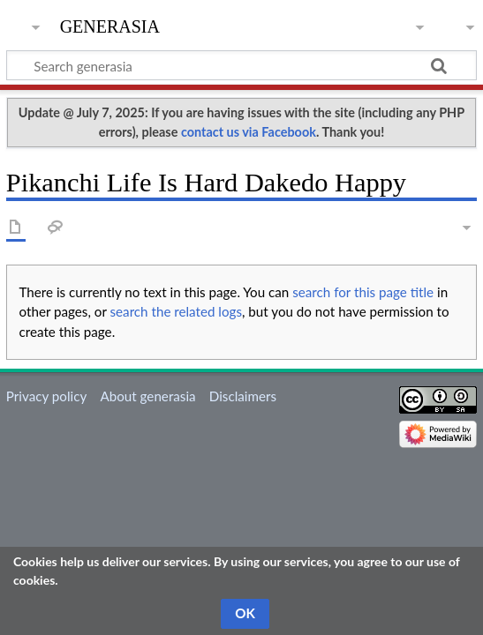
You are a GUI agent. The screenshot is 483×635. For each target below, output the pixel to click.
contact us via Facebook (248, 131)
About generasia (147, 396)
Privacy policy (46, 396)
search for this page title (363, 292)
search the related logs (175, 311)
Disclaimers (242, 396)
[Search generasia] (241, 65)
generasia (110, 24)
